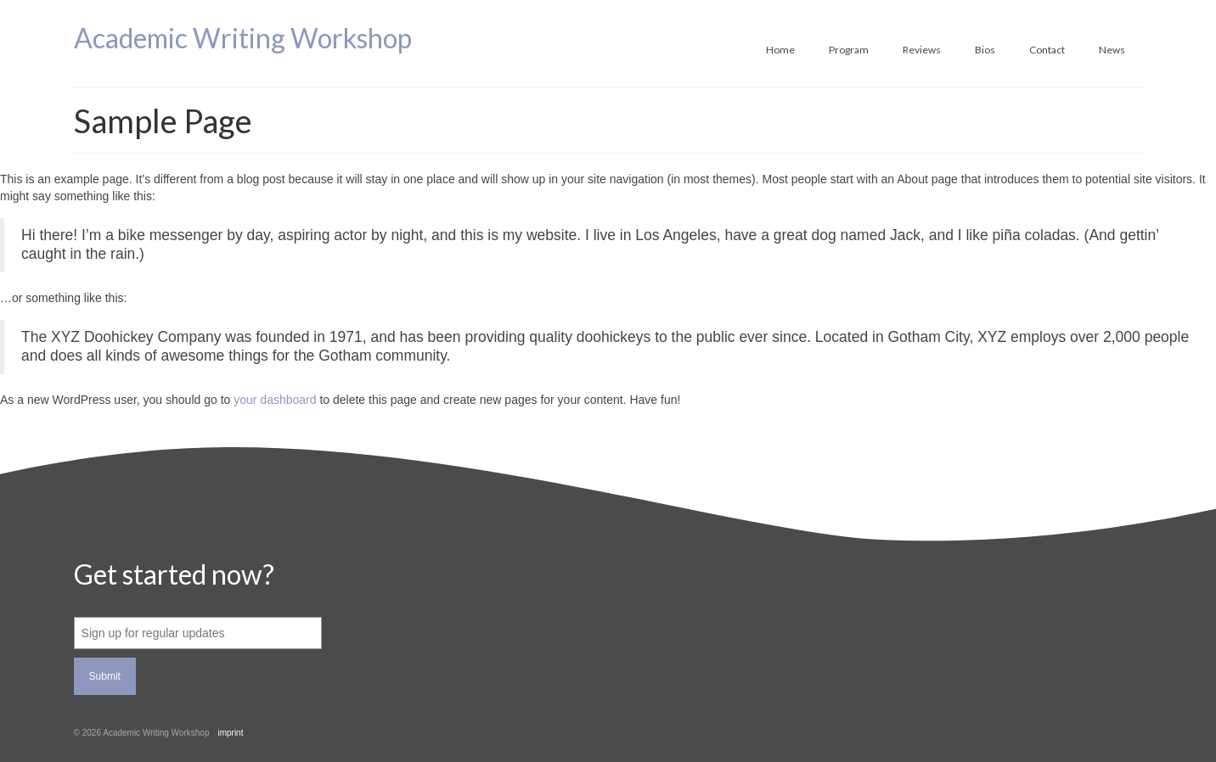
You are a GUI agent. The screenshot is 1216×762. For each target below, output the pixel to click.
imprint (230, 732)
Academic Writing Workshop (243, 37)
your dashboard (275, 399)
